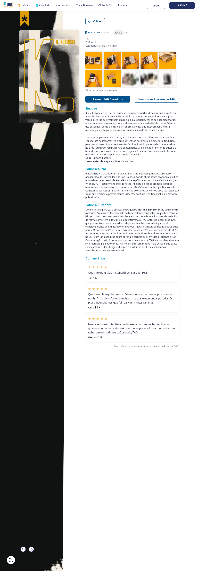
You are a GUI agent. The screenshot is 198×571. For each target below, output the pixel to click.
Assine (182, 5)
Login (156, 5)
